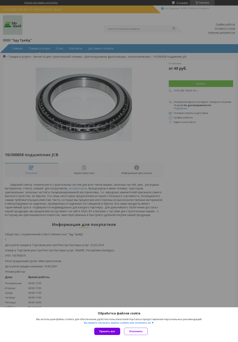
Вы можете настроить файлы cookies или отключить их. (117, 322)
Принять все (107, 331)
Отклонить (136, 331)
